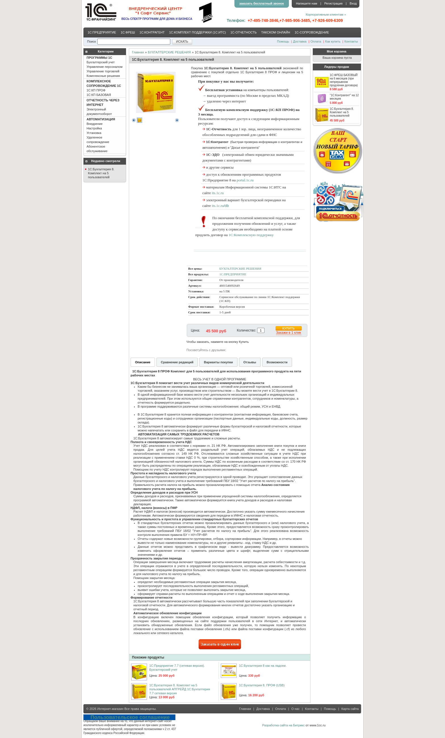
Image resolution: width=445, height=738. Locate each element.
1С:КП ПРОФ (104, 88)
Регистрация (333, 3)
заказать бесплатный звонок (261, 3)
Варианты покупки (218, 362)
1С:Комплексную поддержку (251, 235)
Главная (138, 52)
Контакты (351, 41)
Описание (142, 362)
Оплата (315, 41)
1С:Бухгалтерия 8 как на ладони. (263, 665)
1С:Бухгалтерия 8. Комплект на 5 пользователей (101, 173)
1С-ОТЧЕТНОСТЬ (243, 32)
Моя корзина (337, 51)
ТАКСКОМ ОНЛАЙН (275, 32)
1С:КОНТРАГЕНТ (152, 32)
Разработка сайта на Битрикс (283, 725)
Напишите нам (306, 3)
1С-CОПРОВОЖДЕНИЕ (312, 32)
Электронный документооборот (103, 107)
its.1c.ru (218, 193)
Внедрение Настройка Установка (101, 135)
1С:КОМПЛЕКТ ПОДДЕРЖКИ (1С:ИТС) (197, 32)
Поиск (91, 41)
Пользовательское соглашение (130, 717)
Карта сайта (350, 708)
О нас (295, 708)
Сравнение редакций (177, 362)
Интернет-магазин (110, 708)
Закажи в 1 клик (288, 333)
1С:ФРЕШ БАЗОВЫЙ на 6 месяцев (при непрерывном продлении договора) (344, 80)
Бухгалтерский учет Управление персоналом (105, 66)
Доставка (300, 41)
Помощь (283, 41)
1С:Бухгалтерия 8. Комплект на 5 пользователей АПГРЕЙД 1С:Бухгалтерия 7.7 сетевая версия (179, 689)
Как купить (333, 41)
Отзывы (250, 362)
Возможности (277, 362)
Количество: (246, 330)
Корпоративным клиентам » (326, 14)
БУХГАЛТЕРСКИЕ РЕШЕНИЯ (169, 52)
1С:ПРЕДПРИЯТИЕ (102, 32)
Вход (353, 3)
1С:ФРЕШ (128, 32)
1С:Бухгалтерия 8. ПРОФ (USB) (262, 685)
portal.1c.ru (245, 180)
